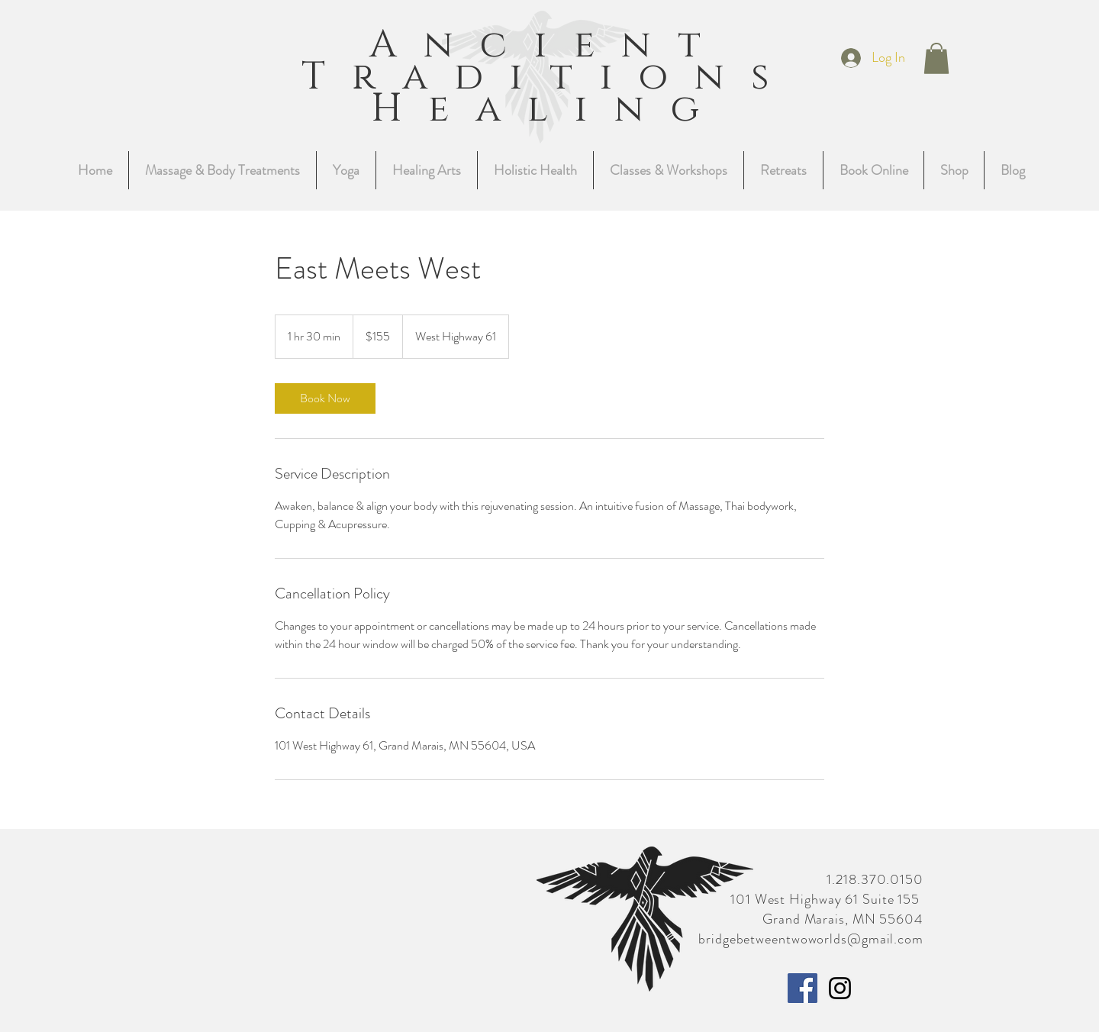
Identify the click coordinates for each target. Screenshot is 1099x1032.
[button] (936, 58)
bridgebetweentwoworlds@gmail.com (810, 939)
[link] (325, 398)
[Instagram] (840, 988)
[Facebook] (802, 988)
